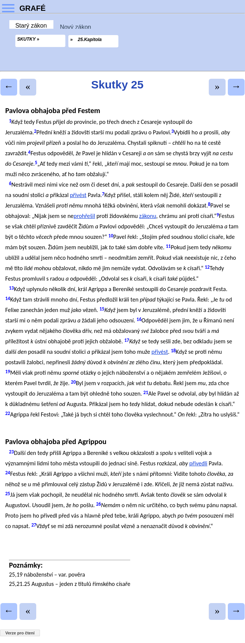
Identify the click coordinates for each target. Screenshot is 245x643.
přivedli (198, 463)
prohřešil (84, 215)
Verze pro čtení (19, 633)
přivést (78, 195)
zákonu (147, 215)
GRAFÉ (32, 8)
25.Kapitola (90, 39)
